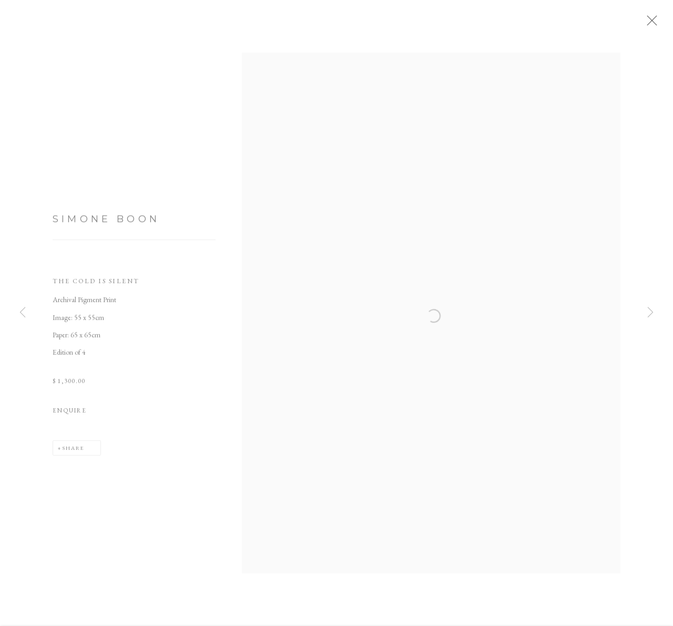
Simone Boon (106, 223)
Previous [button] (22, 313)
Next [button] (650, 313)
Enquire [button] (70, 413)
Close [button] (651, 24)
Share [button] (73, 451)
